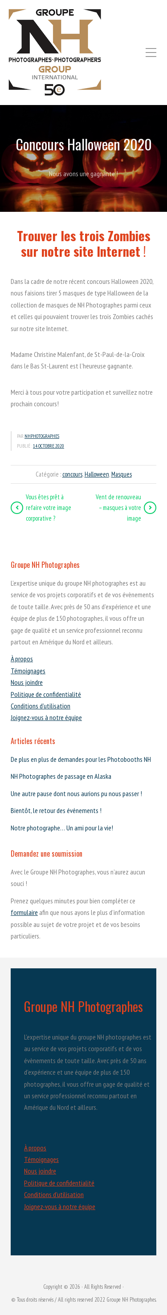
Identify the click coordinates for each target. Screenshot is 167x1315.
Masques (121, 474)
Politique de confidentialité (46, 694)
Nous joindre (27, 682)
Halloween (97, 474)
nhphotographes (41, 436)
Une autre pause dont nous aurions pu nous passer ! (76, 793)
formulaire (24, 912)
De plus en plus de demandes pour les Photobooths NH (81, 759)
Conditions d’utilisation (40, 705)
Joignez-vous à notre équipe (46, 717)
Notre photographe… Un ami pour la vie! (62, 827)
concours (72, 474)
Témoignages (28, 670)
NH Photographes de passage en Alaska (61, 776)
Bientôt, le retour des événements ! (56, 810)
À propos (22, 658)
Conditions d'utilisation (54, 1194)
